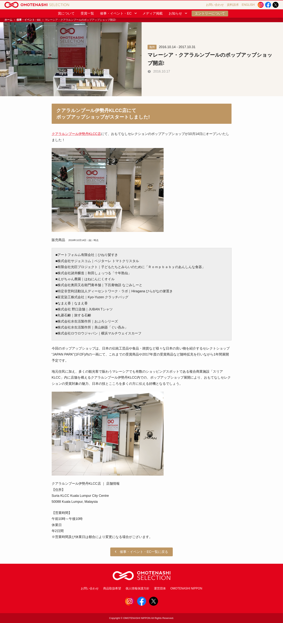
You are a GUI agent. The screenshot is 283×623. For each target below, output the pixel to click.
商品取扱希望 (112, 588)
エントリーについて (210, 13)
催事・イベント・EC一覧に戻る (141, 552)
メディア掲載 (153, 13)
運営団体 (160, 588)
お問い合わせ (215, 4)
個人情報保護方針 (137, 588)
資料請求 (233, 4)
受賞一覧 (87, 13)
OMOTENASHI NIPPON (186, 588)
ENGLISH (248, 4)
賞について (66, 13)
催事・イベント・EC (118, 13)
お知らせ (178, 13)
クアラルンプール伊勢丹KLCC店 (76, 134)
